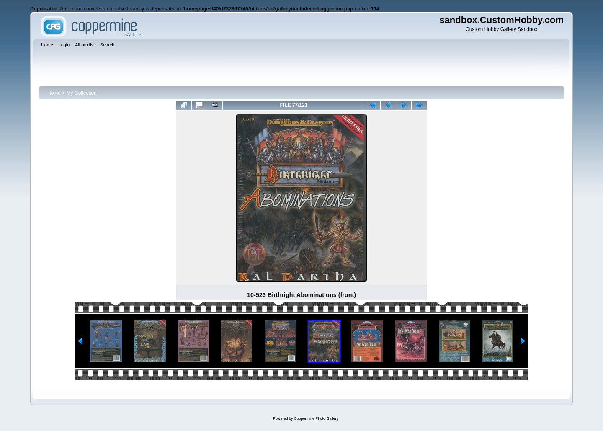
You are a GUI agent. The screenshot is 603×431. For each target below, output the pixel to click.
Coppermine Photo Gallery (316, 418)
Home (54, 93)
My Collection (82, 93)
